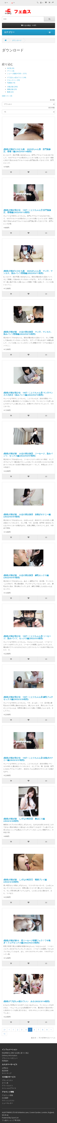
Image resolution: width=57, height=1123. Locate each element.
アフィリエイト (7, 1085)
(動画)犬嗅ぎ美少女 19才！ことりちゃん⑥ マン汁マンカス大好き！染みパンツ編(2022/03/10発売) (28, 393)
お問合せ (5, 1068)
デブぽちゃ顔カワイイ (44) (16, 77)
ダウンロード (17, 40)
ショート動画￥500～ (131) (17, 73)
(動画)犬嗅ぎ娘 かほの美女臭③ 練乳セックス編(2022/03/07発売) (26, 576)
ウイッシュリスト (8, 1100)
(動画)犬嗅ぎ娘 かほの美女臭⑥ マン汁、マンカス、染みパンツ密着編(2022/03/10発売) (28, 332)
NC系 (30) (10, 68)
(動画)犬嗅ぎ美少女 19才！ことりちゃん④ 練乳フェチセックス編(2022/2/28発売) (28, 698)
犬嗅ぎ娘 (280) (12, 87)
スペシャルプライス (9, 1088)
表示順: (52, 100)
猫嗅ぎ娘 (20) (12, 89)
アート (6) (10, 71)
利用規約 (5, 1061)
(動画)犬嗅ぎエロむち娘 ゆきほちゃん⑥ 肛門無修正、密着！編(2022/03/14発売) (27, 150)
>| (4, 1034)
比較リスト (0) (7, 96)
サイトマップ (6, 1073)
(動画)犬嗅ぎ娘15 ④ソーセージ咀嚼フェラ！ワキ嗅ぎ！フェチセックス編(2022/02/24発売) (26, 941)
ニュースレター (7, 1103)
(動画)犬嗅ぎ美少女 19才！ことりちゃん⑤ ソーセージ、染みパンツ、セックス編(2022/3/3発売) (27, 637)
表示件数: (51, 108)
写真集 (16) (11, 83)
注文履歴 (5, 1098)
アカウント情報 (7, 1095)
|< (4, 1030)
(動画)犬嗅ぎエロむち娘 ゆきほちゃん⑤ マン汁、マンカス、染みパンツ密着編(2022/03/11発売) (28, 272)
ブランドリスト (7, 1080)
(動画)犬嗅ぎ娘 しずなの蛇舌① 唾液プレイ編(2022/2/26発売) (25, 880)
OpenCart (15, 1118)
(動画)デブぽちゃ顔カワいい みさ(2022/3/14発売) (26, 1001)
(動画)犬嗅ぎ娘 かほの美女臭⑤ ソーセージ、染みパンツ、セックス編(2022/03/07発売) (28, 454)
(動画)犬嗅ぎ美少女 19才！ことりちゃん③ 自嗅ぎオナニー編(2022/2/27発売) (28, 758)
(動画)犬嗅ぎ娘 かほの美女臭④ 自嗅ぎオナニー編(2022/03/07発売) (27, 515)
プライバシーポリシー (10, 1058)
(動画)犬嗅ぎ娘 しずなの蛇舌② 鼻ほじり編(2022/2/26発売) (24, 819)
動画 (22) (10, 92)
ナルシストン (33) (13, 80)
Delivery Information (9, 1055)
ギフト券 (5, 1083)
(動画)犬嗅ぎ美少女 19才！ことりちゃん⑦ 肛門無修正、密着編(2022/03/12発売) (27, 211)
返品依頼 (5, 1070)
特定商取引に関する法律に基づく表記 (15, 1053)
